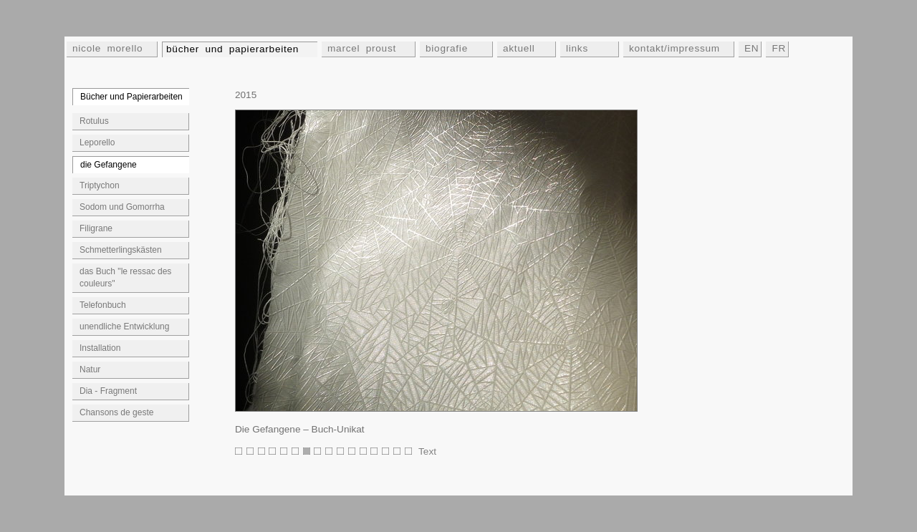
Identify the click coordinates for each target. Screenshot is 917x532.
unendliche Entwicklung (124, 326)
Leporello (97, 142)
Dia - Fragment (108, 391)
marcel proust (361, 48)
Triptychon (100, 185)
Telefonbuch (103, 305)
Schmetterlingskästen (121, 250)
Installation (100, 348)
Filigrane (96, 228)
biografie (447, 48)
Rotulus (94, 121)
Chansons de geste (116, 412)
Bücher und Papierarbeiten (131, 97)
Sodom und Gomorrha (122, 207)
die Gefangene (108, 165)
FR (779, 48)
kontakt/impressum (674, 48)
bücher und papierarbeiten (232, 49)
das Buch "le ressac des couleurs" (125, 277)
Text (427, 451)
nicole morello (107, 48)
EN (751, 48)
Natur (90, 369)
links (577, 48)
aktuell (519, 48)
